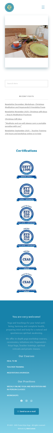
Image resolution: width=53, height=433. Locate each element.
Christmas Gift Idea (13, 119)
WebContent (30, 429)
